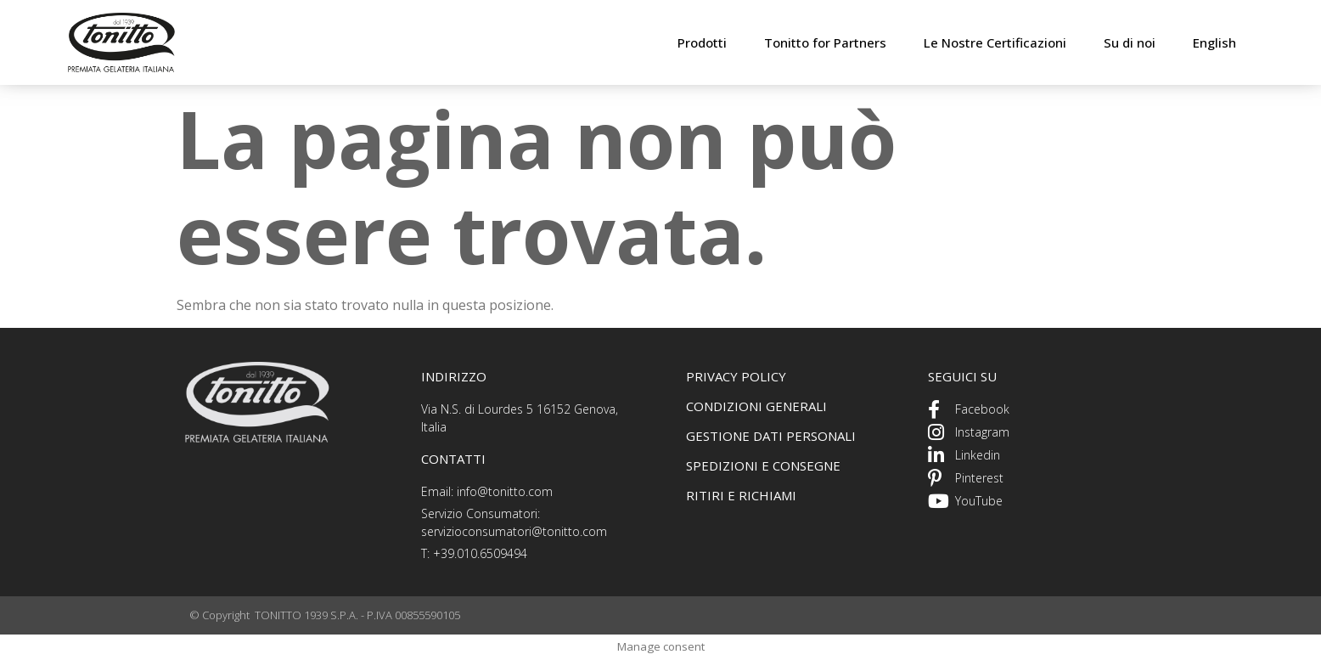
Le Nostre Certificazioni (995, 42)
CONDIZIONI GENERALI (756, 406)
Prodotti (702, 42)
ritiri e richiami (741, 495)
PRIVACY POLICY (736, 376)
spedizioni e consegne (763, 465)
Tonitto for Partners (825, 42)
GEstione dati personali (771, 435)
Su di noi (1129, 42)
